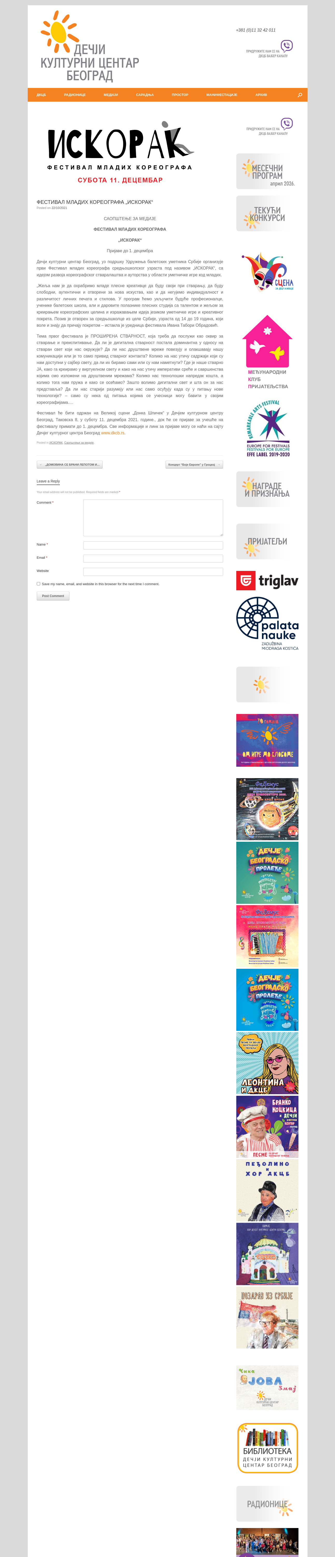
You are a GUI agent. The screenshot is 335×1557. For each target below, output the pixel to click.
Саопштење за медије (79, 442)
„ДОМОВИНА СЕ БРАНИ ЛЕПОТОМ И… (70, 465)
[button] (300, 95)
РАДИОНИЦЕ (75, 95)
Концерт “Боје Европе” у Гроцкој (194, 465)
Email (42, 558)
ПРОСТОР (180, 95)
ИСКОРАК (56, 442)
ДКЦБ (41, 95)
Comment (45, 502)
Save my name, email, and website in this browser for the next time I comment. (101, 584)
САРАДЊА (145, 95)
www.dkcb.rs (112, 433)
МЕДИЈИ (111, 95)
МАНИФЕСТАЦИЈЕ (221, 95)
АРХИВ (261, 95)
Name (42, 544)
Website (43, 571)
